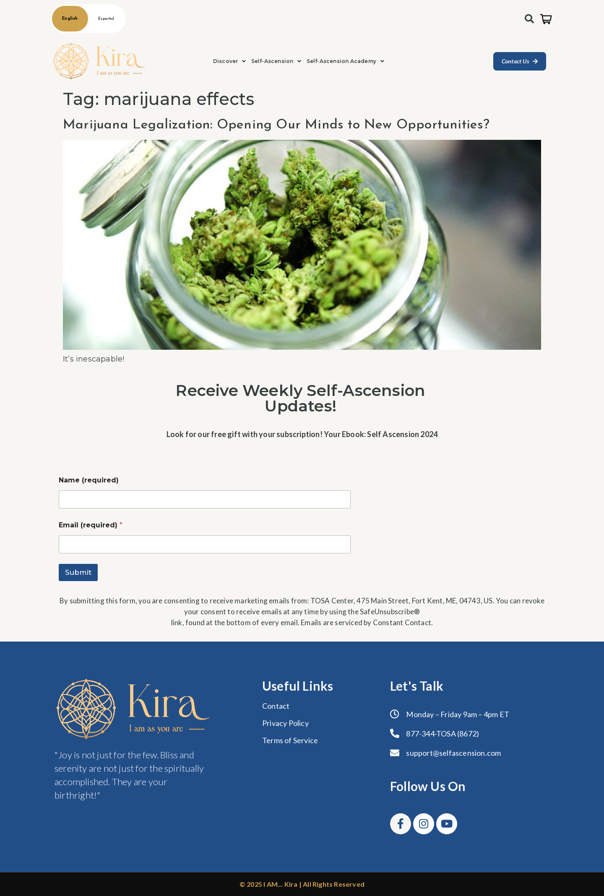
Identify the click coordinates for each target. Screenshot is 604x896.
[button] (230, 61)
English (70, 18)
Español (106, 18)
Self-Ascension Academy (346, 61)
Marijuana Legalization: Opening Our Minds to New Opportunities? (276, 125)
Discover (229, 61)
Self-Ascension (276, 61)
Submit (78, 572)
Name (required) (89, 480)
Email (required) (90, 525)
